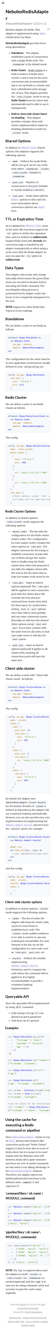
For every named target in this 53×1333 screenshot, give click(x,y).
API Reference (15, 1318)
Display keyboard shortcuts (35, 1318)
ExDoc (23, 1304)
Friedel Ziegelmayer (33, 1312)
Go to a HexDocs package (37, 1321)
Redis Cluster (35, 70)
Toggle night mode (16, 1321)
